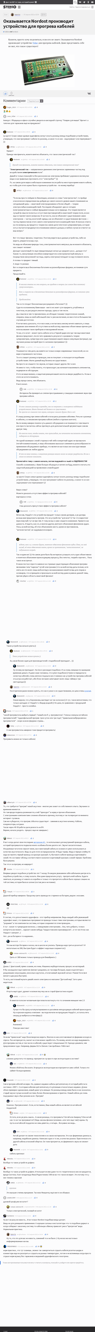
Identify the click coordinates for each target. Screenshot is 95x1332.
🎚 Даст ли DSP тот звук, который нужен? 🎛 (20, 2)
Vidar (35, 43)
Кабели (7, 32)
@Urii (18, 1054)
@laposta (29, 696)
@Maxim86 (18, 1101)
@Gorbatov (21, 1234)
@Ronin (18, 726)
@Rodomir (20, 147)
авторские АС (39, 842)
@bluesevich (25, 651)
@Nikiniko (20, 1182)
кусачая (87, 691)
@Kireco (22, 941)
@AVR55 (19, 987)
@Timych (22, 904)
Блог (6, 15)
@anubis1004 (29, 1207)
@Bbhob (22, 996)
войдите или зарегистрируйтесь (72, 1263)
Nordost (15, 32)
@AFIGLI (24, 159)
